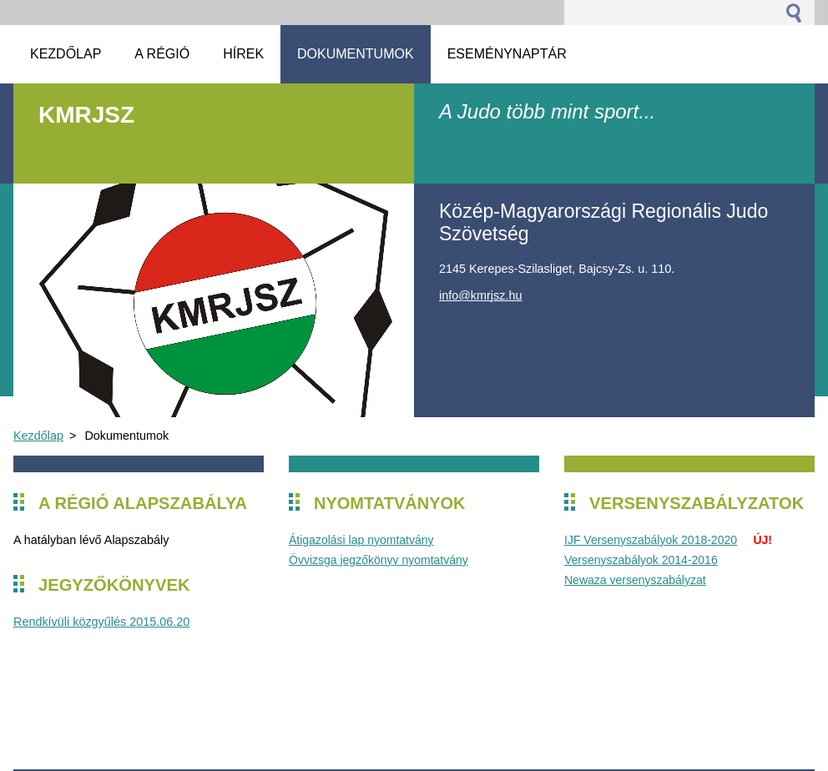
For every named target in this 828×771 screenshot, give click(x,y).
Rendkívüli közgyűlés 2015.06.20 (101, 621)
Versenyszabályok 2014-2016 (641, 560)
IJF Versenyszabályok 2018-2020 (650, 540)
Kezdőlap (38, 435)
